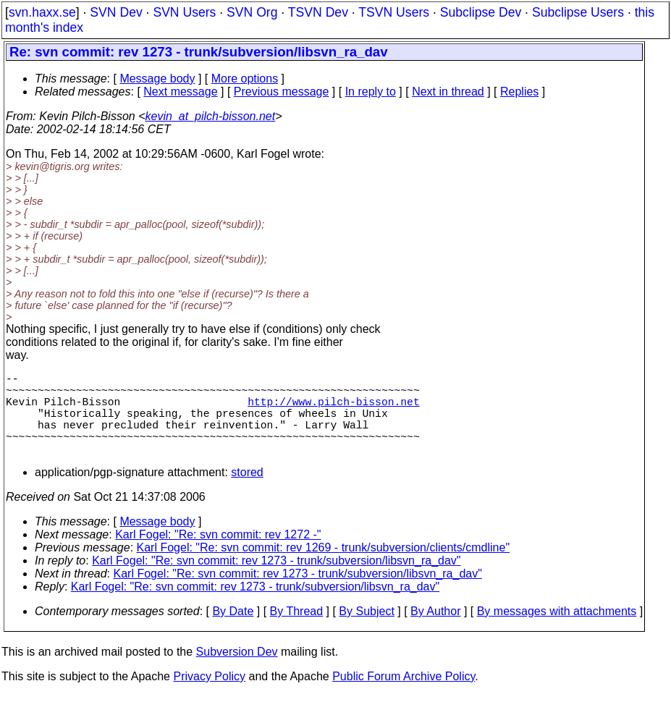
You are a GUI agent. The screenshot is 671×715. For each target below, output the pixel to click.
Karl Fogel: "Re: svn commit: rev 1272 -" (218, 555)
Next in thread (448, 91)
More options (245, 78)
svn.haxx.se (42, 12)
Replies (519, 91)
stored (247, 492)
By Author (435, 631)
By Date (232, 631)
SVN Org (252, 12)
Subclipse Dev (480, 12)
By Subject (366, 631)
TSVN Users (393, 12)
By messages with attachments (557, 631)
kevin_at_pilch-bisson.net (210, 116)
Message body (157, 78)
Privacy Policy (209, 696)
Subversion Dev (237, 672)
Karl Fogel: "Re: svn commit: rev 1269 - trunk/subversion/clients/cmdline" (323, 568)
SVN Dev (116, 12)
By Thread (297, 631)
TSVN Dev (318, 12)
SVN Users (184, 12)
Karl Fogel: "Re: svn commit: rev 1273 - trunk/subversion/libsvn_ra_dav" (276, 581)
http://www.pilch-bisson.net (333, 409)
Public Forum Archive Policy (403, 696)
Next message (180, 91)
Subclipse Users (578, 12)
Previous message (281, 91)
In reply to (370, 91)
